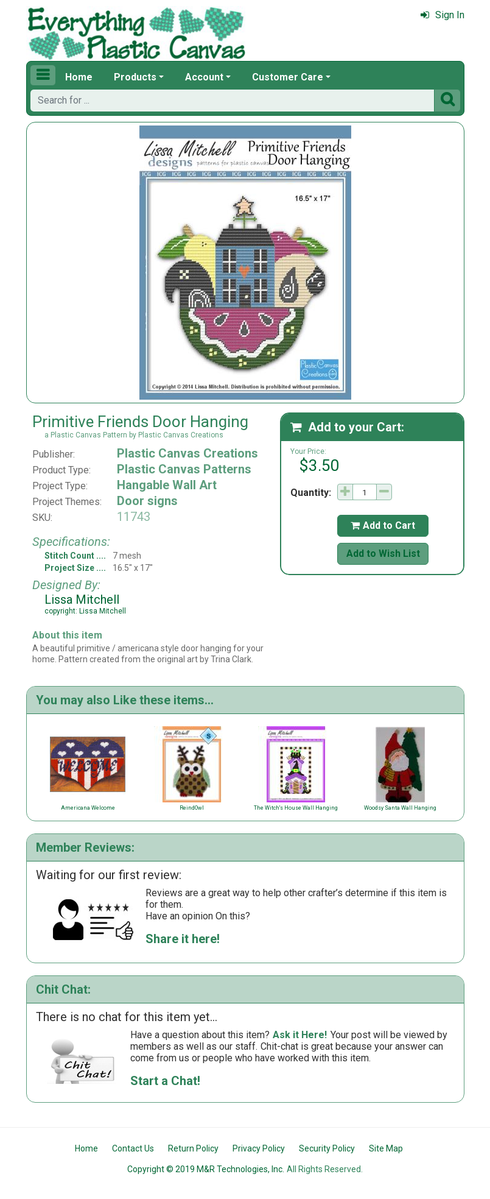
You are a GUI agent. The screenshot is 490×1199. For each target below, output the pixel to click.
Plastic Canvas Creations (187, 453)
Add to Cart (383, 525)
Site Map (386, 1148)
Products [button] (135, 77)
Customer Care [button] (287, 77)
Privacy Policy (259, 1148)
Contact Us (133, 1148)
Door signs (147, 500)
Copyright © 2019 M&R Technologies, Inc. (205, 1169)
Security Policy (327, 1148)
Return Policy (193, 1148)
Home (79, 77)
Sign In (442, 15)
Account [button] (204, 77)
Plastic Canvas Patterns (184, 469)
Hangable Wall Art (167, 485)
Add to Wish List (383, 553)
